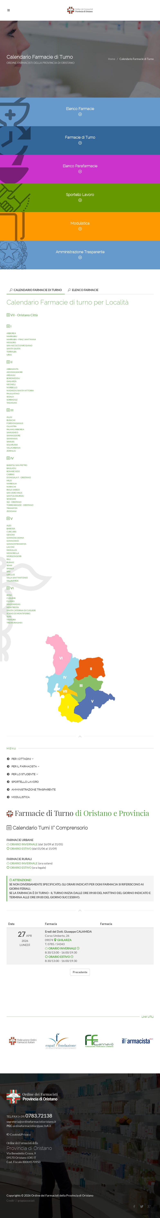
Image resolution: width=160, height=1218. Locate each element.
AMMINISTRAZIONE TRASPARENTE (31, 789)
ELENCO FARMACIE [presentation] (83, 290)
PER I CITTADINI (20, 759)
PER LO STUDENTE (22, 774)
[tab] (36, 290)
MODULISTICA (18, 797)
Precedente (80, 972)
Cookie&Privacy (19, 1134)
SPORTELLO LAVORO (23, 782)
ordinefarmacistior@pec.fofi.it (32, 1126)
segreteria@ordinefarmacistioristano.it (31, 1121)
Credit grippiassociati (21, 1200)
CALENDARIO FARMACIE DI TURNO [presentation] (36, 290)
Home (111, 59)
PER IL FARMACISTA (23, 766)
